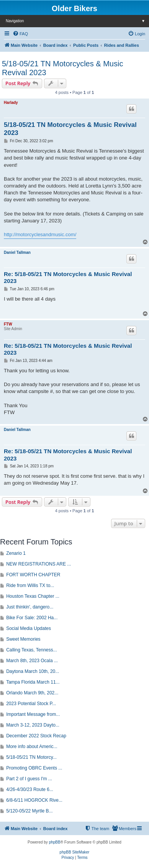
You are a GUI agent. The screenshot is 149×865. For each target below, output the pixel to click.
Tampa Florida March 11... (32, 682)
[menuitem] (20, 33)
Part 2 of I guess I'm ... (29, 778)
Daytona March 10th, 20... (32, 671)
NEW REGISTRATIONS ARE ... (38, 564)
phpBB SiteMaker (75, 852)
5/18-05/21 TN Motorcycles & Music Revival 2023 (62, 68)
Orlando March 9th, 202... (32, 693)
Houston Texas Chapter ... (32, 596)
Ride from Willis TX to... (30, 585)
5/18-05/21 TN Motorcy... (31, 757)
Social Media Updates (28, 628)
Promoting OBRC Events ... (34, 768)
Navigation (77, 21)
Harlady (11, 102)
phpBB (55, 842)
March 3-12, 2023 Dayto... (32, 725)
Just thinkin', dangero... (29, 607)
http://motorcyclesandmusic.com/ (40, 234)
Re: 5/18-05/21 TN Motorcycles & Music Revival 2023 (68, 277)
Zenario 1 (16, 553)
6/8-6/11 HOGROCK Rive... (34, 800)
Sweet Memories (23, 639)
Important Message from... (33, 714)
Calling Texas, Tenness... (31, 650)
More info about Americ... (31, 746)
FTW (8, 324)
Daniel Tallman (17, 252)
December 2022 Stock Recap (36, 735)
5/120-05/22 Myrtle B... (29, 811)
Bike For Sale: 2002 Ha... (31, 617)
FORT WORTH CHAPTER (33, 574)
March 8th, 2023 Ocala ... (32, 660)
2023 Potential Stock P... (31, 703)
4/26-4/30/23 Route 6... (29, 789)
